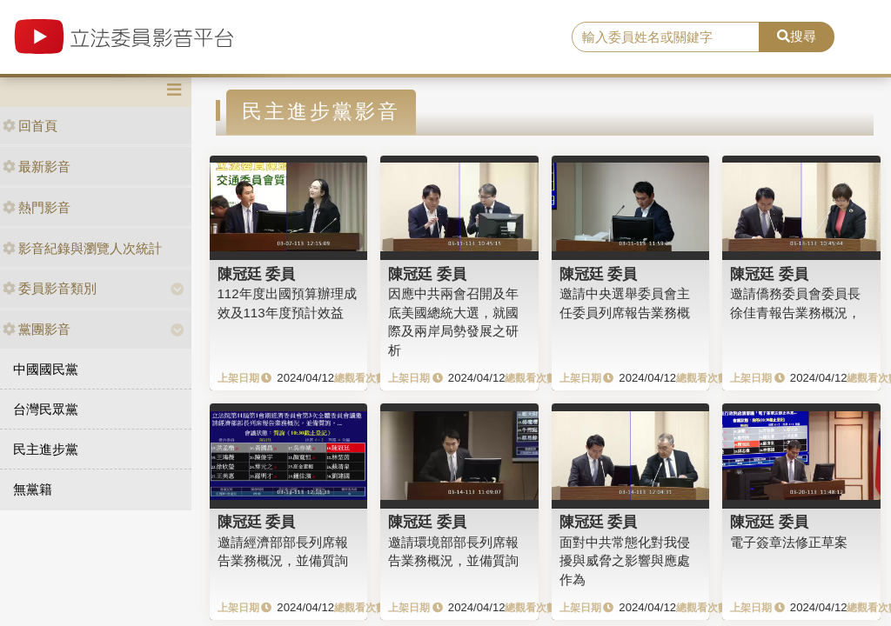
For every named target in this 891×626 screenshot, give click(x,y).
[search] (666, 37)
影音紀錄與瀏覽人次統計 (82, 248)
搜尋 (796, 36)
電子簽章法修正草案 (788, 542)
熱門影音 (36, 207)
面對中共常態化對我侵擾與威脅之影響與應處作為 (624, 561)
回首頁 (30, 125)
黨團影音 (36, 329)
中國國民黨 (45, 369)
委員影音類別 (50, 288)
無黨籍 (32, 489)
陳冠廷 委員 (257, 274)
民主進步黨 (45, 449)
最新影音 (36, 166)
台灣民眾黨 (45, 409)
